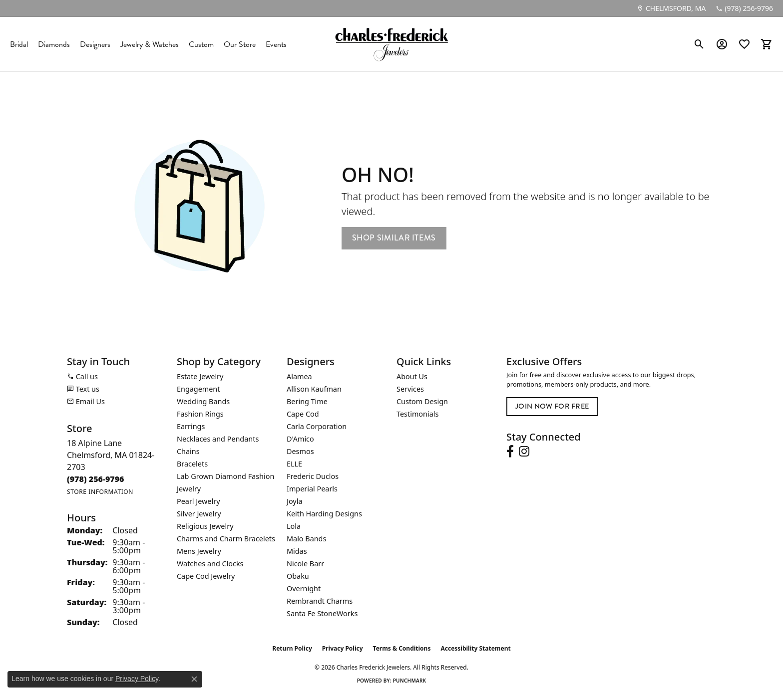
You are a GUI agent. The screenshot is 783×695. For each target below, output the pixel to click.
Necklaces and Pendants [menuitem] (218, 439)
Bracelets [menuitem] (192, 463)
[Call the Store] (95, 478)
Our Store (240, 44)
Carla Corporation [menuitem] (317, 426)
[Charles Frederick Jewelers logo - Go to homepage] (391, 44)
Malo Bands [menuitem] (306, 538)
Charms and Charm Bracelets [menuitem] (226, 538)
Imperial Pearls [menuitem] (312, 488)
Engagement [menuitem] (198, 389)
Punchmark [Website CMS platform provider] (409, 680)
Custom (201, 44)
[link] (671, 8)
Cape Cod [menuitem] (303, 414)
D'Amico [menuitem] (300, 439)
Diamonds (54, 44)
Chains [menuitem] (188, 451)
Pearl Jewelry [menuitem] (198, 501)
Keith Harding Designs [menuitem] (324, 513)
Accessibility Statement (475, 648)
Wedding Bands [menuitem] (203, 401)
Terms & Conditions (402, 648)
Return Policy (292, 648)
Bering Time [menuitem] (307, 401)
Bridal (19, 44)
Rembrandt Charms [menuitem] (320, 601)
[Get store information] (100, 491)
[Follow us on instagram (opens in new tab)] (524, 452)
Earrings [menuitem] (191, 426)
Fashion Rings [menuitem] (200, 414)
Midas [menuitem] (297, 551)
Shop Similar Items (394, 237)
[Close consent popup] (194, 679)
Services (410, 389)
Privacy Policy (342, 648)
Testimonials (417, 414)
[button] (699, 44)
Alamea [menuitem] (299, 376)
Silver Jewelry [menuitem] (199, 513)
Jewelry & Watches (149, 44)
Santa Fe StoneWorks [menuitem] (322, 613)
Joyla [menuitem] (294, 501)
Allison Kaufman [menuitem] (314, 389)
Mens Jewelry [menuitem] (199, 551)
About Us (411, 376)
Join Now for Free (552, 406)
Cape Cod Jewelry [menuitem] (206, 576)
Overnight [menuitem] (304, 588)
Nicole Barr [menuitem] (305, 563)
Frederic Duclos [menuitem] (313, 476)
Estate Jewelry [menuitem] (200, 376)
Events (276, 44)
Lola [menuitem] (294, 526)
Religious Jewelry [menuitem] (205, 526)
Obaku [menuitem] (298, 576)
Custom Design (422, 401)
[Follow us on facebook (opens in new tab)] (510, 452)
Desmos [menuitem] (300, 451)
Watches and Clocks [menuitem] (210, 563)
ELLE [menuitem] (294, 463)
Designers (95, 44)
